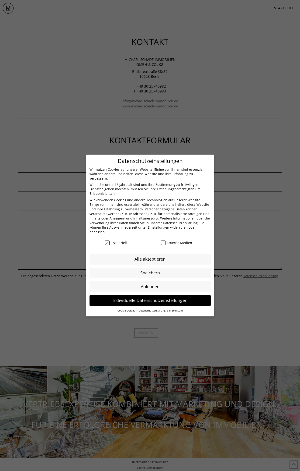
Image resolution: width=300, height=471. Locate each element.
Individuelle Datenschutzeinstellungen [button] (150, 299)
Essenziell (116, 242)
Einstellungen (158, 226)
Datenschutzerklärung (180, 222)
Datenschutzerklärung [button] (152, 309)
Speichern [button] (150, 272)
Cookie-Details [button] (126, 309)
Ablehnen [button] (150, 285)
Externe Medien (176, 242)
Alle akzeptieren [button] (150, 258)
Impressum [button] (176, 309)
